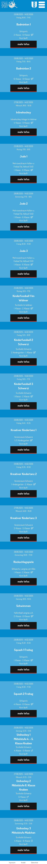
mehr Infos (23, 44)
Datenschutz (34, 862)
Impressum (12, 862)
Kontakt (23, 862)
